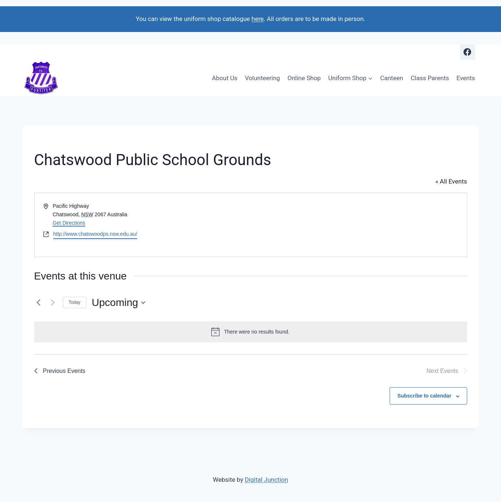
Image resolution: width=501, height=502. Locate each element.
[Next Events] (53, 302)
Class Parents (430, 78)
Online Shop (304, 78)
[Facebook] (467, 52)
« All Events (451, 181)
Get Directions (69, 223)
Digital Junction (266, 479)
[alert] (250, 331)
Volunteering (262, 78)
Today (74, 302)
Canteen (391, 78)
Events (466, 78)
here (257, 18)
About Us (224, 78)
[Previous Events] (38, 302)
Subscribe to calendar (424, 396)
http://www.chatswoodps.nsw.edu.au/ (95, 234)
